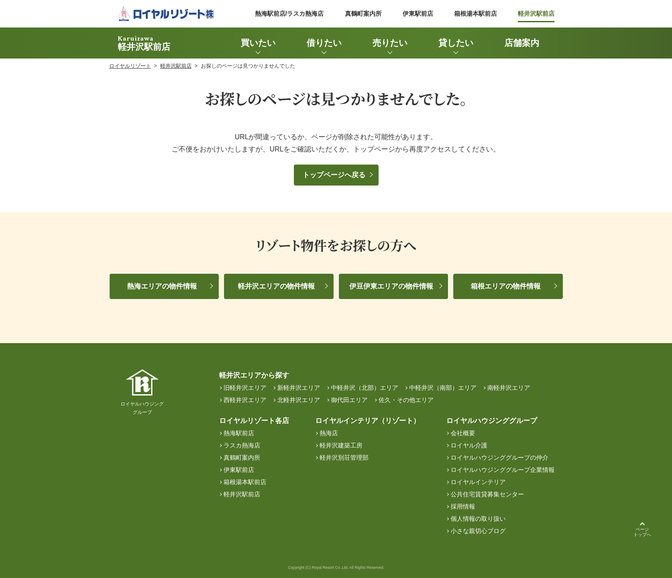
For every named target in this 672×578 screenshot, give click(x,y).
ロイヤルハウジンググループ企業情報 (503, 469)
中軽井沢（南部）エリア (442, 387)
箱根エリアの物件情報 (506, 286)
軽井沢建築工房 (341, 445)
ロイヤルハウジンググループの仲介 (499, 457)
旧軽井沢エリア (245, 387)
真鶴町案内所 (363, 13)
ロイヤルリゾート (130, 66)
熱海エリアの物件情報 (162, 286)
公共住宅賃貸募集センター (487, 494)
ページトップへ (642, 532)
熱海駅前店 (239, 433)
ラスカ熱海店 (242, 445)
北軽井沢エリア (298, 399)
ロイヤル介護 (469, 445)
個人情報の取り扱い (478, 518)
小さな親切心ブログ (478, 530)
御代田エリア (349, 399)
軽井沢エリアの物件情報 (276, 286)
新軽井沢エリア (298, 387)
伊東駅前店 (418, 13)
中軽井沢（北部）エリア (364, 387)
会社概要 (463, 433)
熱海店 (329, 433)
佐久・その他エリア (406, 399)
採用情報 (463, 506)
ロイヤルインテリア (478, 481)
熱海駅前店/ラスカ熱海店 (289, 13)
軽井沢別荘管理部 (344, 457)
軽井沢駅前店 (536, 13)
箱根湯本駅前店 (475, 13)
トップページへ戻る (334, 175)
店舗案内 (521, 43)
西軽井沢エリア (245, 399)
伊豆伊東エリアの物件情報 (391, 286)
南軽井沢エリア (508, 387)
